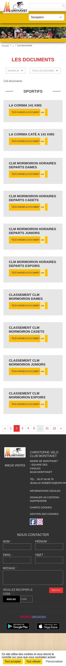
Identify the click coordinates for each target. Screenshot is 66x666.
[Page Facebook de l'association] (33, 522)
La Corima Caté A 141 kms (31, 134)
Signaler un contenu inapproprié (44, 499)
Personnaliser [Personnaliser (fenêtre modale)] (54, 661)
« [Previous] (5, 428)
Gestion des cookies (44, 514)
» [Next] (61, 428)
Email (8, 555)
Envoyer (56, 590)
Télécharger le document (28, 112)
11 (47, 428)
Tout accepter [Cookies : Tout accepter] (13, 661)
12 (54, 428)
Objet (40, 555)
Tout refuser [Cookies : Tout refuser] (33, 661)
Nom (7, 541)
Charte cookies (41, 507)
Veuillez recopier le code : (18, 592)
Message (10, 568)
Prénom (42, 541)
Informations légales (45, 490)
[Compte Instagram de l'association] (40, 522)
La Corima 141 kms (25, 105)
